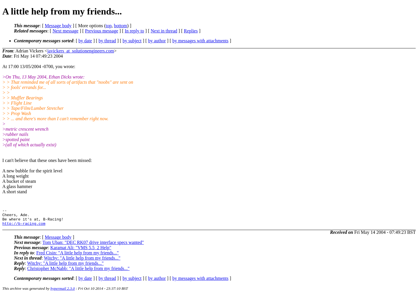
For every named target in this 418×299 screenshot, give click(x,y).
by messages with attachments (200, 40)
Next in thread (164, 30)
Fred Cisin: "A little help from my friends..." (77, 256)
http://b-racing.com (23, 226)
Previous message (101, 30)
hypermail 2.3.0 (63, 292)
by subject (131, 40)
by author (157, 40)
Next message (65, 30)
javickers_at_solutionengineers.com (80, 50)
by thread (107, 40)
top (108, 25)
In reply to (134, 30)
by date (85, 40)
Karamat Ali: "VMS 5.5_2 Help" (80, 251)
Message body (58, 25)
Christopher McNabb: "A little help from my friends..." (78, 271)
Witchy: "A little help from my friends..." (82, 261)
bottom (120, 25)
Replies (191, 30)
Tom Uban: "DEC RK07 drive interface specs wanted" (93, 245)
